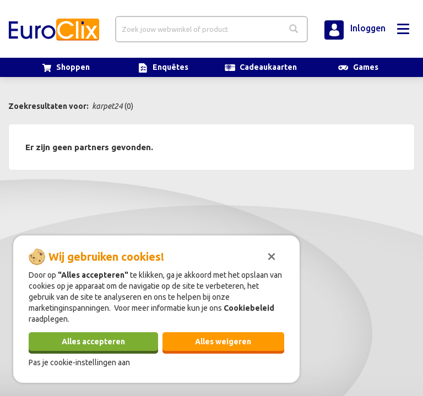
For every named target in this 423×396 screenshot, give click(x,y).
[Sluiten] (271, 255)
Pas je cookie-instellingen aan (79, 362)
